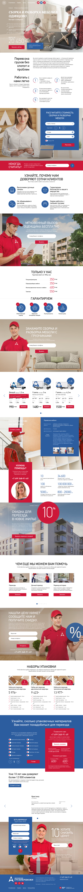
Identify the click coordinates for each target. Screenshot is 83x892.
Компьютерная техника (18, 746)
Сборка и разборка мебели (21, 8)
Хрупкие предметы (16, 755)
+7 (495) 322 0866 (60, 855)
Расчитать (68, 145)
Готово (33, 761)
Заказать (23, 406)
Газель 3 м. (39, 393)
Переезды (12, 585)
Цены (24, 2)
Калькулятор (31, 2)
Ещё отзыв (44, 458)
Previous (5, 395)
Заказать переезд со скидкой (24, 536)
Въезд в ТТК (51, 140)
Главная (11, 8)
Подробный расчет (49, 145)
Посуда (13, 752)
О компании (12, 2)
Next (78, 395)
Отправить (23, 646)
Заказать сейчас (17, 47)
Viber (20, 844)
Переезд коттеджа (60, 585)
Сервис (19, 2)
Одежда (32, 739)
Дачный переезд (37, 585)
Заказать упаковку (60, 744)
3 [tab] (25, 543)
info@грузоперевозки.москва (19, 529)
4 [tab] (41, 604)
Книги (31, 755)
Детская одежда (34, 749)
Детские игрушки (34, 746)
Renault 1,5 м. (16, 393)
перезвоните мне (64, 879)
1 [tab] (40, 413)
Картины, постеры (34, 752)
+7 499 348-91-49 (53, 2)
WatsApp (14, 844)
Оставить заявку (15, 429)
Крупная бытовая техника (18, 739)
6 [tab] (44, 604)
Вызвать (41, 242)
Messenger (25, 844)
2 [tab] (38, 604)
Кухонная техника (16, 742)
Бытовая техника (16, 749)
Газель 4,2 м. (63, 393)
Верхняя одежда (34, 742)
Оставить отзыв (15, 785)
